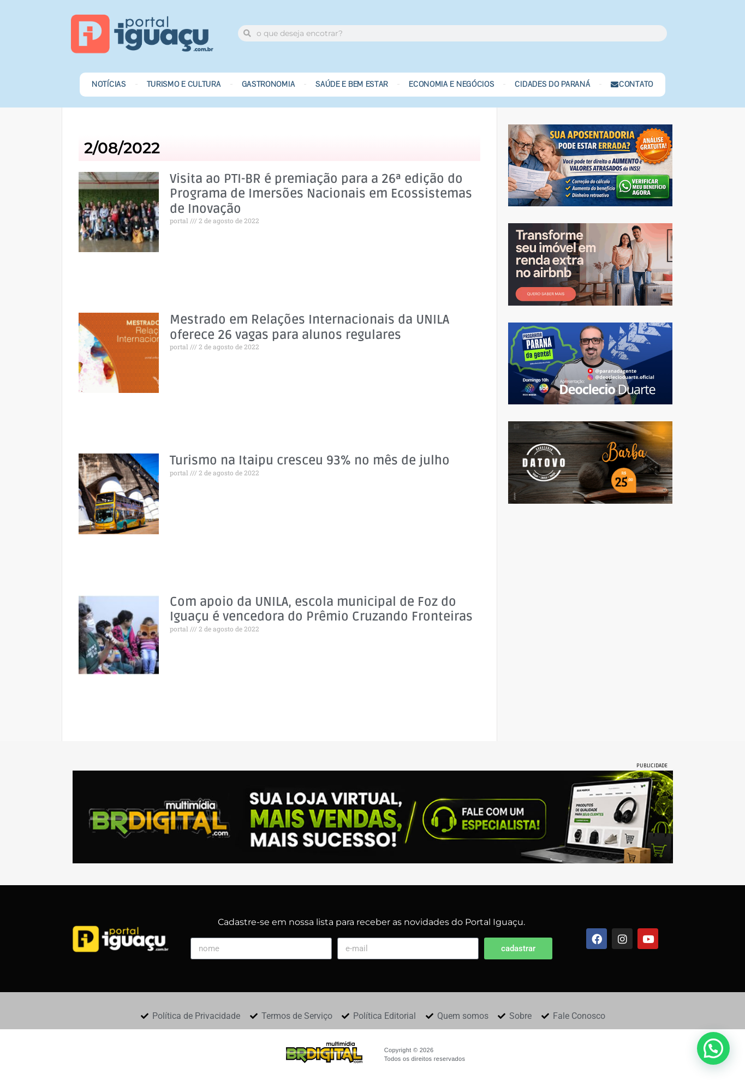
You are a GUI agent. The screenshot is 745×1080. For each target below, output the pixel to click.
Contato (632, 84)
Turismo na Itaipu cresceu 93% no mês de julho (310, 461)
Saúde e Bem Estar (351, 84)
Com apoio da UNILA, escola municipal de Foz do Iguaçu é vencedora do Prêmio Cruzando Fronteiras (321, 610)
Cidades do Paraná (552, 84)
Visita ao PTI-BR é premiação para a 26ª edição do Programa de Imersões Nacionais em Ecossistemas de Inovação (321, 194)
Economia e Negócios (451, 84)
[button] (713, 1048)
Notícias (109, 84)
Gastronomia (268, 84)
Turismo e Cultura (184, 84)
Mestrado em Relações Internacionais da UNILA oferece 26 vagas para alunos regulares (309, 328)
